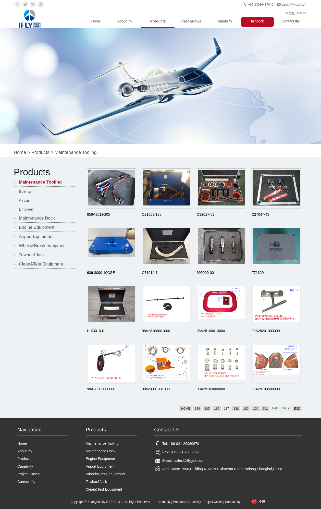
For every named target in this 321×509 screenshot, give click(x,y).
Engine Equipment (36, 227)
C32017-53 (205, 214)
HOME (185, 408)
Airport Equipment (36, 236)
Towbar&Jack (32, 254)
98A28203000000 (101, 389)
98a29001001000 (156, 389)
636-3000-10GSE (101, 273)
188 (236, 408)
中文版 (290, 13)
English (302, 13)
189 (246, 408)
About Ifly (124, 21)
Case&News (191, 21)
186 (216, 408)
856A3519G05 (98, 214)
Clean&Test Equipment (41, 264)
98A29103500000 (266, 389)
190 (255, 408)
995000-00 (205, 273)
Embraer (26, 209)
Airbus (24, 200)
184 (197, 408)
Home (96, 21)
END (297, 408)
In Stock (257, 21)
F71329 (258, 273)
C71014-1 (150, 273)
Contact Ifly (291, 21)
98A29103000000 (211, 389)
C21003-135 (152, 214)
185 (206, 408)
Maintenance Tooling (76, 152)
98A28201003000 (266, 331)
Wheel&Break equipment (43, 245)
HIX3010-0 (95, 331)
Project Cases (28, 474)
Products (158, 21)
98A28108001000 (156, 331)
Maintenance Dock (37, 218)
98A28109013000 (211, 331)
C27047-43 (260, 214)
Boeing (25, 191)
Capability (224, 21)
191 (265, 408)
